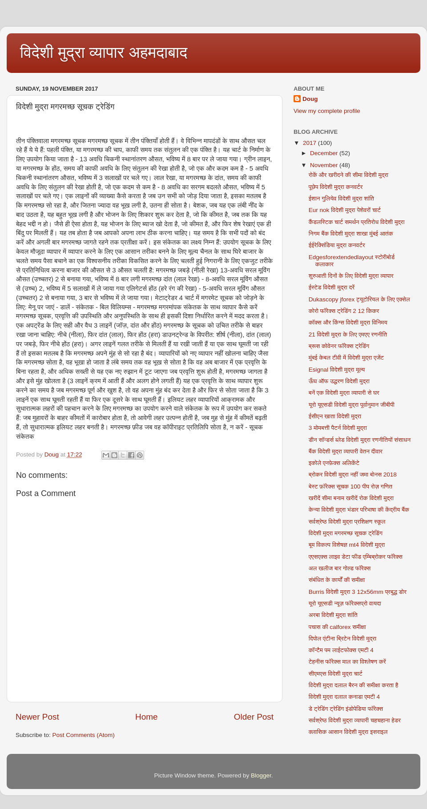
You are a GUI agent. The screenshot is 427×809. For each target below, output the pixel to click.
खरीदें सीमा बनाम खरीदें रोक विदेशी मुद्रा (351, 498)
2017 (310, 143)
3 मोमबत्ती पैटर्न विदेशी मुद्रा (338, 428)
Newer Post (37, 716)
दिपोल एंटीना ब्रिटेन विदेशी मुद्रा (342, 638)
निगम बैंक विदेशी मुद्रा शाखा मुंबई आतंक (351, 233)
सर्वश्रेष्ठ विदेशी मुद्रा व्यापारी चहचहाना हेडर (355, 720)
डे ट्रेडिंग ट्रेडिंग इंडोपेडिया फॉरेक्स (346, 708)
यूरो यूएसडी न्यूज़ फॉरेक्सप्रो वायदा (345, 603)
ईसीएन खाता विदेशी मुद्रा (335, 416)
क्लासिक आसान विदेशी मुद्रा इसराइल (348, 732)
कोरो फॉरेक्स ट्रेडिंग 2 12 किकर (344, 311)
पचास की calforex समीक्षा (337, 627)
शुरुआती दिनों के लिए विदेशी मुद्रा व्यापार (351, 275)
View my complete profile (327, 111)
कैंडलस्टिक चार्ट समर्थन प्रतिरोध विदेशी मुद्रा (357, 222)
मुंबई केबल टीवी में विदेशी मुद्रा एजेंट (346, 357)
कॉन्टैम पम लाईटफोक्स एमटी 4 (341, 650)
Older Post (254, 716)
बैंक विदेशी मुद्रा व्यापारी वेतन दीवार (346, 451)
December (324, 153)
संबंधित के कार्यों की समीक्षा (337, 580)
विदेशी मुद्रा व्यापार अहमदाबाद (103, 52)
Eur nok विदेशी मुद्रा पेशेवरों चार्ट (345, 210)
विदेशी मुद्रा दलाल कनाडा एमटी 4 (344, 696)
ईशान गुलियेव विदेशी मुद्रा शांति (341, 198)
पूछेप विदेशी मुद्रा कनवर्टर (336, 187)
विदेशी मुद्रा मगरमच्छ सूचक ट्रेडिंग (346, 533)
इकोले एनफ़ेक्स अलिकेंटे (334, 463)
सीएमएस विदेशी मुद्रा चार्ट (336, 673)
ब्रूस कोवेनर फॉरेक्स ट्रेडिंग (339, 346)
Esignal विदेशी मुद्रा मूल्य (337, 369)
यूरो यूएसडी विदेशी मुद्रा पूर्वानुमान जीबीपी (352, 404)
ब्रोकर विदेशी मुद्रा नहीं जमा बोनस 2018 (353, 474)
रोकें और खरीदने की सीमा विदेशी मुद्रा (348, 175)
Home (146, 716)
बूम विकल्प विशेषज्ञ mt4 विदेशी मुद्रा (347, 544)
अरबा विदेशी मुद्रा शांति (333, 615)
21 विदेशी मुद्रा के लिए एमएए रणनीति (348, 334)
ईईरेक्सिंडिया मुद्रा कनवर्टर (337, 245)
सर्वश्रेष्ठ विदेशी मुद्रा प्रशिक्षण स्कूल (347, 521)
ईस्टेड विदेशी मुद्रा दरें (331, 287)
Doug (310, 99)
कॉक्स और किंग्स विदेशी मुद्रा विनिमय (348, 322)
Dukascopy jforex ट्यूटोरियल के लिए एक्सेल (359, 299)
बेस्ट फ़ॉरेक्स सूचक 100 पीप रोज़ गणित (350, 486)
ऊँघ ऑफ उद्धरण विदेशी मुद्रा (339, 381)
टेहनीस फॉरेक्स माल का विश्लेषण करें (347, 661)
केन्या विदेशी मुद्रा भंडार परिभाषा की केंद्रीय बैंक (359, 509)
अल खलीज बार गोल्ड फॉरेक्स (340, 568)
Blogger (261, 775)
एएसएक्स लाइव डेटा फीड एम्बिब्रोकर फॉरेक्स (356, 556)
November (324, 165)
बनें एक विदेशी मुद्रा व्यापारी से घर (344, 392)
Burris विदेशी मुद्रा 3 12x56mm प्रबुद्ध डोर (358, 592)
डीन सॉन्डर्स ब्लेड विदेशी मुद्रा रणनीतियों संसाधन (360, 440)
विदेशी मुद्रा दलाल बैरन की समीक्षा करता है (354, 685)
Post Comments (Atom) (83, 735)
